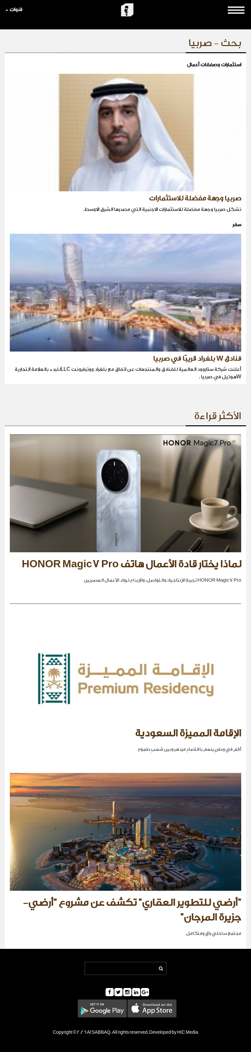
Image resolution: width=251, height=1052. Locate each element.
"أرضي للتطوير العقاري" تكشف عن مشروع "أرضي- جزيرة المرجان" (132, 910)
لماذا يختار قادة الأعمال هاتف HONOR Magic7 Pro (131, 564)
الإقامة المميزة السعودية (188, 733)
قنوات (14, 9)
